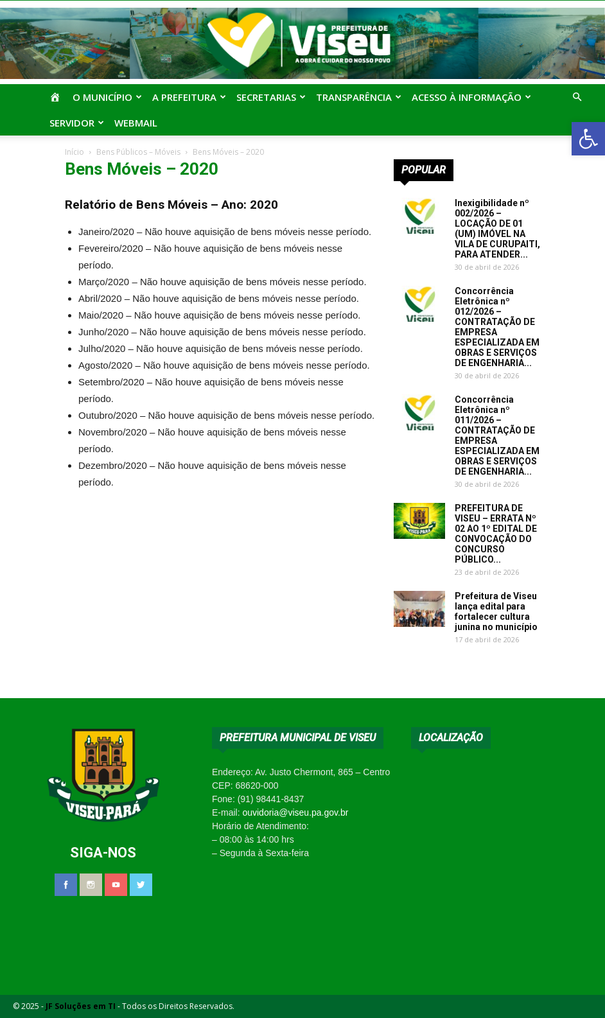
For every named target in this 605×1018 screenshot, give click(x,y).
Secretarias (271, 97)
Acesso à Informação (471, 97)
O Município (107, 97)
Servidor (76, 122)
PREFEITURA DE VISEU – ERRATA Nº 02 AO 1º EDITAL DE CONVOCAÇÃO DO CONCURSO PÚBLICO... (496, 534)
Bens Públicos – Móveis (138, 151)
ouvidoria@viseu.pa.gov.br (295, 812)
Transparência (358, 97)
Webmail (135, 122)
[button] (588, 138)
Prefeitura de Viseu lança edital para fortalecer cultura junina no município (496, 611)
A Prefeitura (189, 97)
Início (74, 151)
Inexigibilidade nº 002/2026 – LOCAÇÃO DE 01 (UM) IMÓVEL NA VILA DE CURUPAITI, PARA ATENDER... (497, 228)
